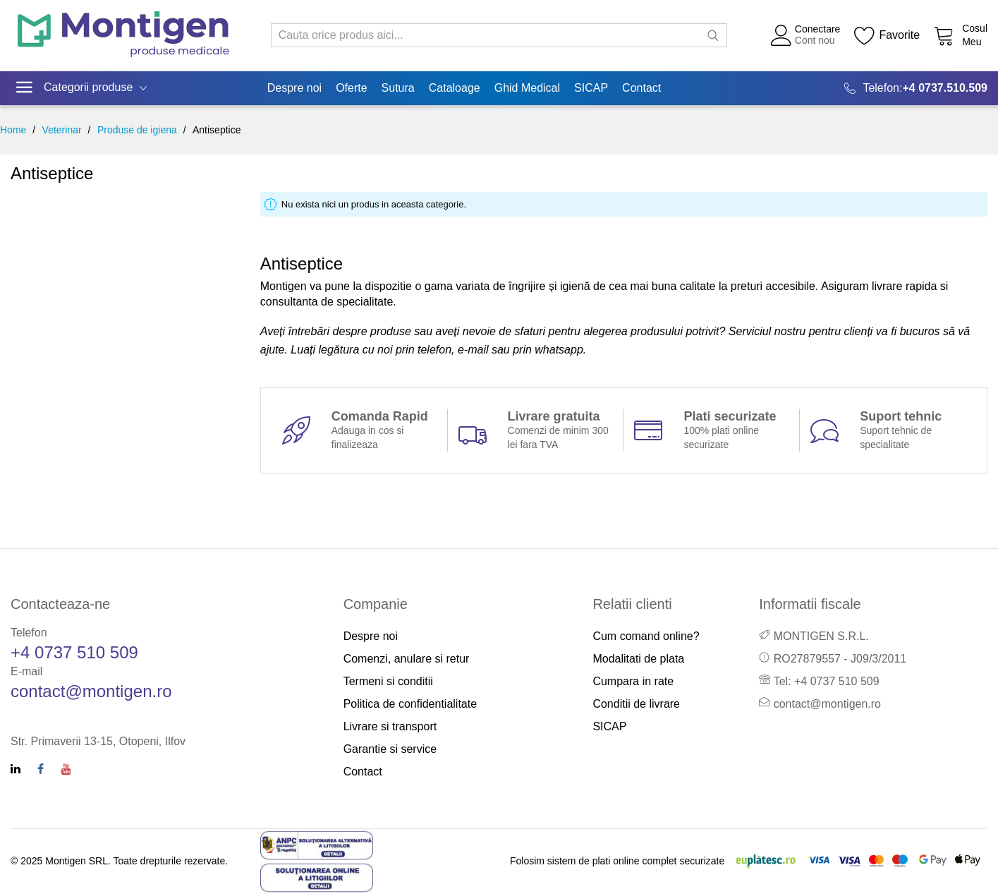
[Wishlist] (887, 35)
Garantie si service (390, 749)
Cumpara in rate (633, 681)
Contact (362, 772)
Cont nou (815, 40)
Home (13, 129)
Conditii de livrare (636, 704)
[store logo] (123, 35)
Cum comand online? (645, 636)
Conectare (818, 29)
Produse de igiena (137, 129)
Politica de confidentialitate (410, 704)
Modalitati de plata (638, 659)
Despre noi (370, 636)
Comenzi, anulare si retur (406, 659)
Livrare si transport (390, 726)
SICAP (609, 726)
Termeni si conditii (388, 681)
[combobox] (499, 35)
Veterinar (62, 129)
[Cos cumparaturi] (960, 35)
